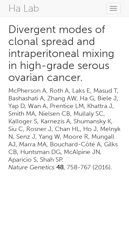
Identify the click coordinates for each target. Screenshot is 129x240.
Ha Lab (23, 8)
